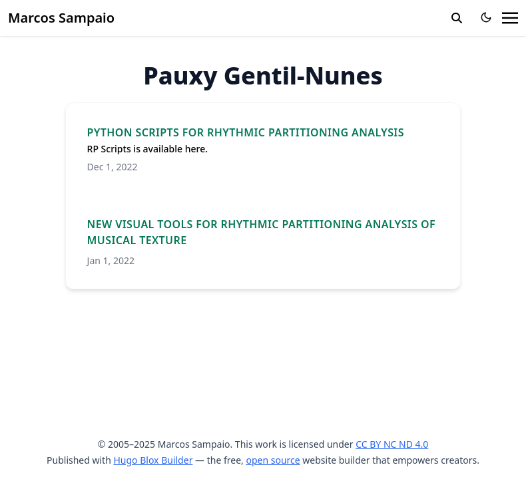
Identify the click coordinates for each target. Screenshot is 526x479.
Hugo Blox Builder (152, 460)
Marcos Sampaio (61, 18)
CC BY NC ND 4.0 (392, 444)
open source (273, 460)
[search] (456, 18)
